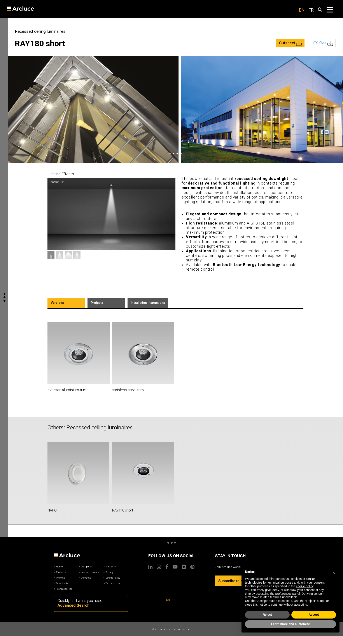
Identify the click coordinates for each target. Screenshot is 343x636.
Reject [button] (267, 614)
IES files (323, 43)
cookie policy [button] (304, 586)
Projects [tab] (97, 303)
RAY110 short (122, 510)
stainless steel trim (128, 390)
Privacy (109, 572)
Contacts (86, 577)
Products (61, 572)
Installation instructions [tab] (148, 303)
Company (86, 566)
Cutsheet (290, 43)
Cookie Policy (112, 577)
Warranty (110, 566)
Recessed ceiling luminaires (40, 31)
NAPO (52, 510)
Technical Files (64, 589)
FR (311, 10)
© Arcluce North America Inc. (171, 629)
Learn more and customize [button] (290, 624)
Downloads (62, 583)
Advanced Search (73, 605)
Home (59, 566)
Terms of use (112, 583)
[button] (333, 572)
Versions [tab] (57, 303)
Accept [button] (314, 614)
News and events (90, 572)
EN (302, 10)
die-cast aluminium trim (66, 390)
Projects (60, 577)
